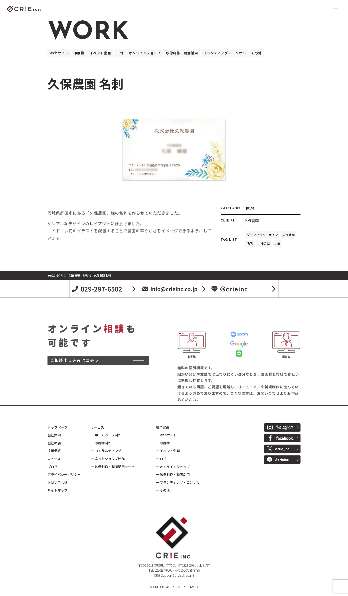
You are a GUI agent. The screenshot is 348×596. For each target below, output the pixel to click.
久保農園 (288, 235)
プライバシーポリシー (64, 474)
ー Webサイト (166, 435)
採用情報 (54, 450)
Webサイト (59, 53)
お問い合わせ (57, 482)
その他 (256, 53)
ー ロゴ (161, 458)
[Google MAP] (200, 565)
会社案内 (54, 435)
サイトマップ (57, 490)
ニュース (54, 458)
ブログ (52, 466)
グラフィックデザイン (262, 235)
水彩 (277, 243)
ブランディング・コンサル (224, 53)
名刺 (250, 243)
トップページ (57, 427)
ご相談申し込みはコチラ (74, 397)
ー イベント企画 (168, 450)
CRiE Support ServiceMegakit (174, 575)
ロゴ (119, 53)
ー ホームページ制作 (106, 435)
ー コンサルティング (106, 450)
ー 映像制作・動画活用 (173, 474)
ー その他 (163, 490)
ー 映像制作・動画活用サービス (114, 466)
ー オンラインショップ (173, 466)
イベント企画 (100, 53)
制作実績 (162, 427)
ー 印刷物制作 (101, 443)
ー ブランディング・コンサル (178, 482)
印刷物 (79, 53)
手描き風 (263, 243)
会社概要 (54, 443)
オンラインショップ (145, 53)
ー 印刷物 (163, 443)
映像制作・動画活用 (182, 53)
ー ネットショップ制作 (108, 458)
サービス (97, 427)
